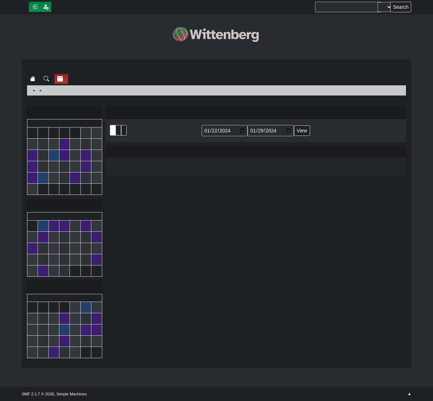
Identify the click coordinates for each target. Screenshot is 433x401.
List (113, 130)
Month (118, 130)
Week (124, 130)
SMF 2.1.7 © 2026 (38, 394)
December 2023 (65, 113)
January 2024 (65, 206)
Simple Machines (72, 394)
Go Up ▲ (409, 394)
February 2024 (65, 288)
